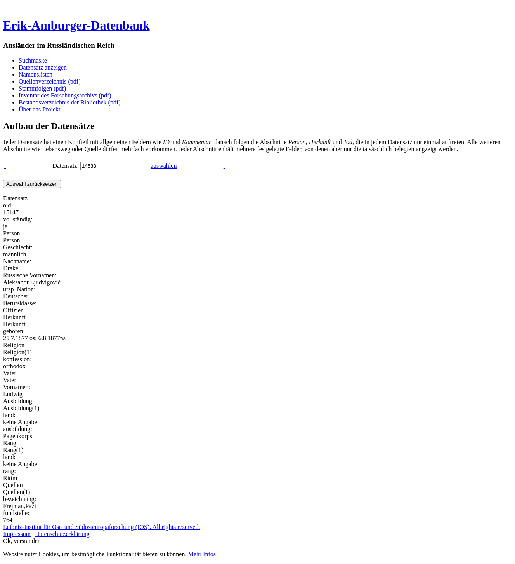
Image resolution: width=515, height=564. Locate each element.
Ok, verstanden (22, 541)
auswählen (164, 165)
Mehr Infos (202, 554)
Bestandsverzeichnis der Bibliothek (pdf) (70, 102)
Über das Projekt (40, 109)
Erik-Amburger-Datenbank (76, 25)
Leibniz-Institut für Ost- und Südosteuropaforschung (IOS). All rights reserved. (101, 527)
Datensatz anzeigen (43, 67)
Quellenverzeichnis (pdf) (49, 81)
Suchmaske (33, 60)
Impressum (17, 534)
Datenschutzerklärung (62, 534)
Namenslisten (35, 74)
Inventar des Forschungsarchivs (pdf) (65, 95)
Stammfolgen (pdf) (42, 88)
